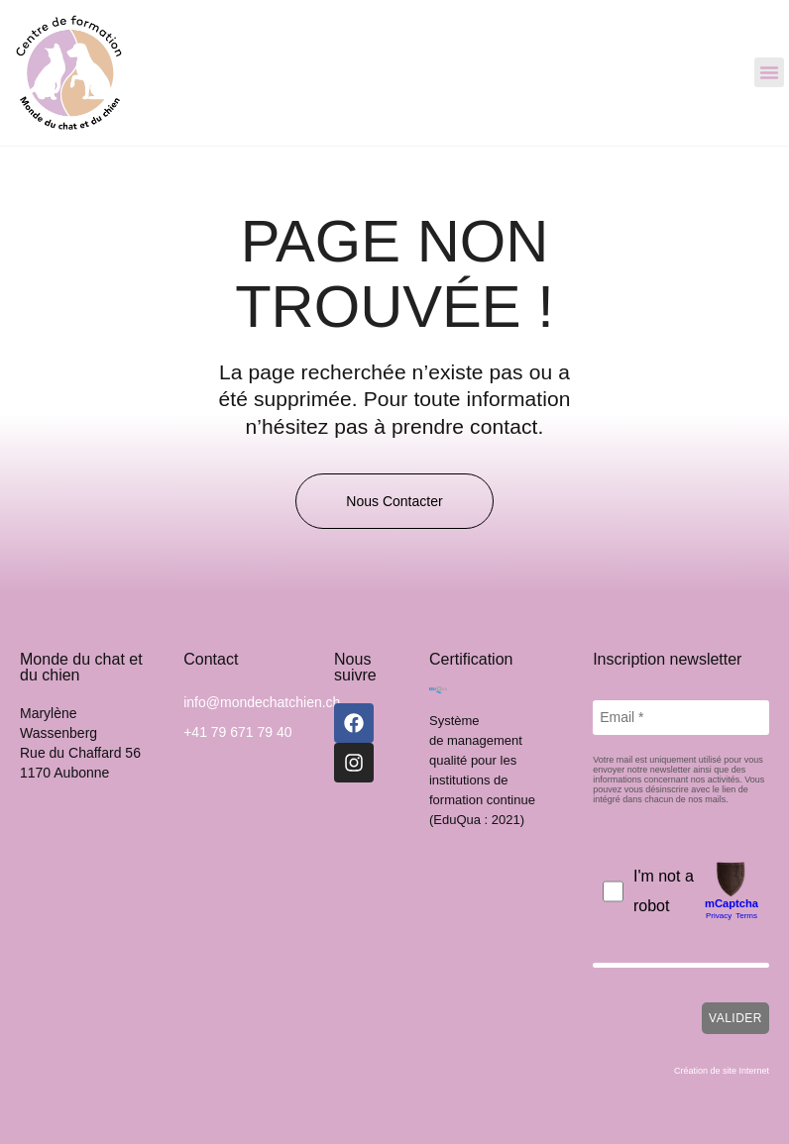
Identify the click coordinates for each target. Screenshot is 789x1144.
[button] (769, 72)
